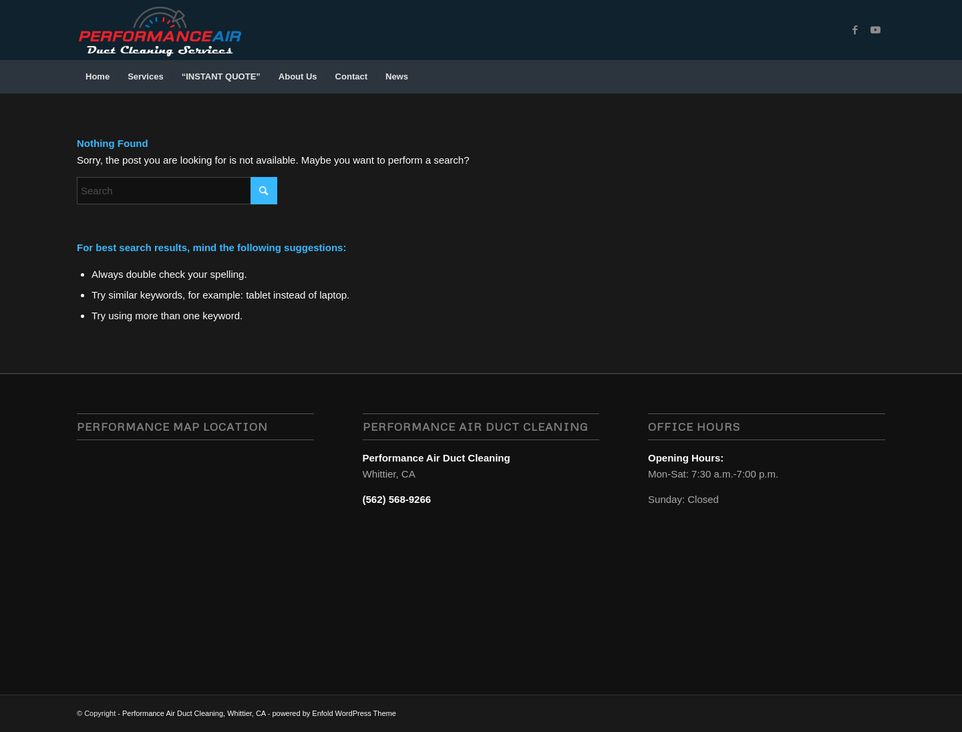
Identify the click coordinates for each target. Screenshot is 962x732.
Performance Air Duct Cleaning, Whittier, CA (194, 713)
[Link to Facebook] (855, 30)
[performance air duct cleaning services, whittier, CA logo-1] (160, 30)
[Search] (876, 77)
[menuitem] (97, 77)
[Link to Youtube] (875, 30)
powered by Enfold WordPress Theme (333, 713)
